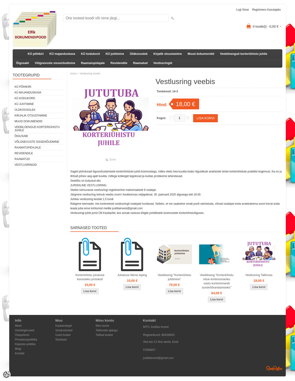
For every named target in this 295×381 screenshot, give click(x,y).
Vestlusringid (162, 63)
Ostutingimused (24, 330)
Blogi (18, 348)
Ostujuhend (22, 335)
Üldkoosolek (139, 53)
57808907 (149, 350)
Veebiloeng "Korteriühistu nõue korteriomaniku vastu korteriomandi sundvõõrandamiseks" (216, 281)
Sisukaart (61, 339)
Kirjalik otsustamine (167, 53)
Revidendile (119, 63)
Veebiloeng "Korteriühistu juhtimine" (174, 277)
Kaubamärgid (63, 325)
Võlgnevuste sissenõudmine (55, 63)
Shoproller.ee (274, 368)
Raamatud (140, 63)
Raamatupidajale (93, 63)
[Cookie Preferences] (6, 374)
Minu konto (102, 325)
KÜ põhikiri (36, 53)
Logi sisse (242, 9)
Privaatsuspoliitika (26, 339)
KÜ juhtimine (115, 53)
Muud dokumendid (201, 53)
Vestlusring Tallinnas (259, 275)
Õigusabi (22, 63)
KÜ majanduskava (62, 53)
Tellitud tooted (104, 335)
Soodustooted (63, 330)
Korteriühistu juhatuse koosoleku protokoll (89, 277)
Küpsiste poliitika (25, 344)
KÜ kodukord (90, 53)
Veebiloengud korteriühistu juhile (243, 53)
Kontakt (19, 353)
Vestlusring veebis (90, 73)
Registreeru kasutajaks (266, 9)
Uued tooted (62, 335)
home (73, 73)
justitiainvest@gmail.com (158, 358)
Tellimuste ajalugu (107, 330)
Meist (18, 325)
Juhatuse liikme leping (132, 275)
